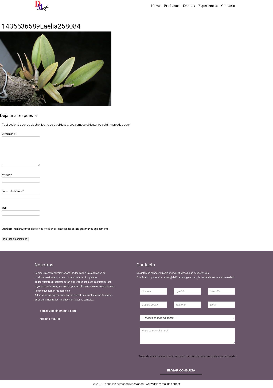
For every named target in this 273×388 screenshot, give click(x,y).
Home (156, 6)
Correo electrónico (13, 191)
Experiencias (208, 6)
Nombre (7, 174)
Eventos (189, 6)
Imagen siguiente (11, 19)
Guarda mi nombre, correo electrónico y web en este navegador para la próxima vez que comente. (55, 228)
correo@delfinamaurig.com (58, 310)
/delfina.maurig (50, 318)
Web (4, 207)
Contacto (228, 6)
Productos (171, 6)
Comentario (9, 133)
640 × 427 (23, 108)
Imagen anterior (10, 14)
